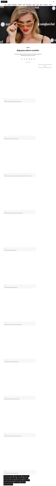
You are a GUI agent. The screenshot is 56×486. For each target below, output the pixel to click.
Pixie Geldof (19, 480)
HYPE (38, 4)
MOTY (41, 4)
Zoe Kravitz (26, 480)
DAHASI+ (46, 4)
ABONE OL (4, 1)
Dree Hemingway (8, 484)
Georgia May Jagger (9, 480)
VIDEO (34, 4)
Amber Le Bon (17, 476)
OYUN (50, 4)
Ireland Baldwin (8, 476)
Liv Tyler (13, 478)
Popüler (28, 47)
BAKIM (9, 4)
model (26, 478)
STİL (5, 4)
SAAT (24, 4)
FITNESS (20, 4)
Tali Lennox (20, 478)
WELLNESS (29, 4)
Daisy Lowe (16, 482)
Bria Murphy (25, 476)
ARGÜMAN (14, 4)
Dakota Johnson (8, 482)
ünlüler (23, 482)
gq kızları (6, 478)
